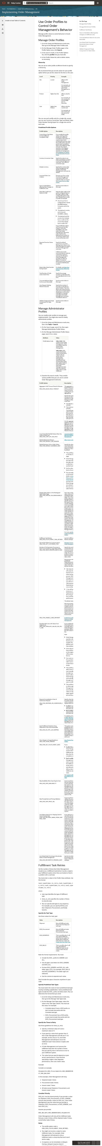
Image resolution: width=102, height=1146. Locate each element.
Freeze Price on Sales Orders (62, 181)
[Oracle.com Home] (4, 3)
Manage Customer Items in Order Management (71, 543)
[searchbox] (71, 3)
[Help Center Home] (16, 3)
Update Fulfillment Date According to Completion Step (71, 776)
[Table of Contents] (2, 20)
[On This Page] (99, 20)
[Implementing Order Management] (2, 24)
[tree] (89, 36)
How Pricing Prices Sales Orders (70, 740)
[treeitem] (90, 23)
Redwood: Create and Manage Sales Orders (71, 533)
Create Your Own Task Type (63, 942)
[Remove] (46, 3)
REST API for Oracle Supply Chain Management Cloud (71, 718)
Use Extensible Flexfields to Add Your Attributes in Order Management (71, 435)
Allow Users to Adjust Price (71, 440)
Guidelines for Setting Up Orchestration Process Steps (62, 153)
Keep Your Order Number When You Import (62, 268)
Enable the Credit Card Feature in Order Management (70, 619)
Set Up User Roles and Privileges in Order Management (72, 477)
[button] (8, 3)
